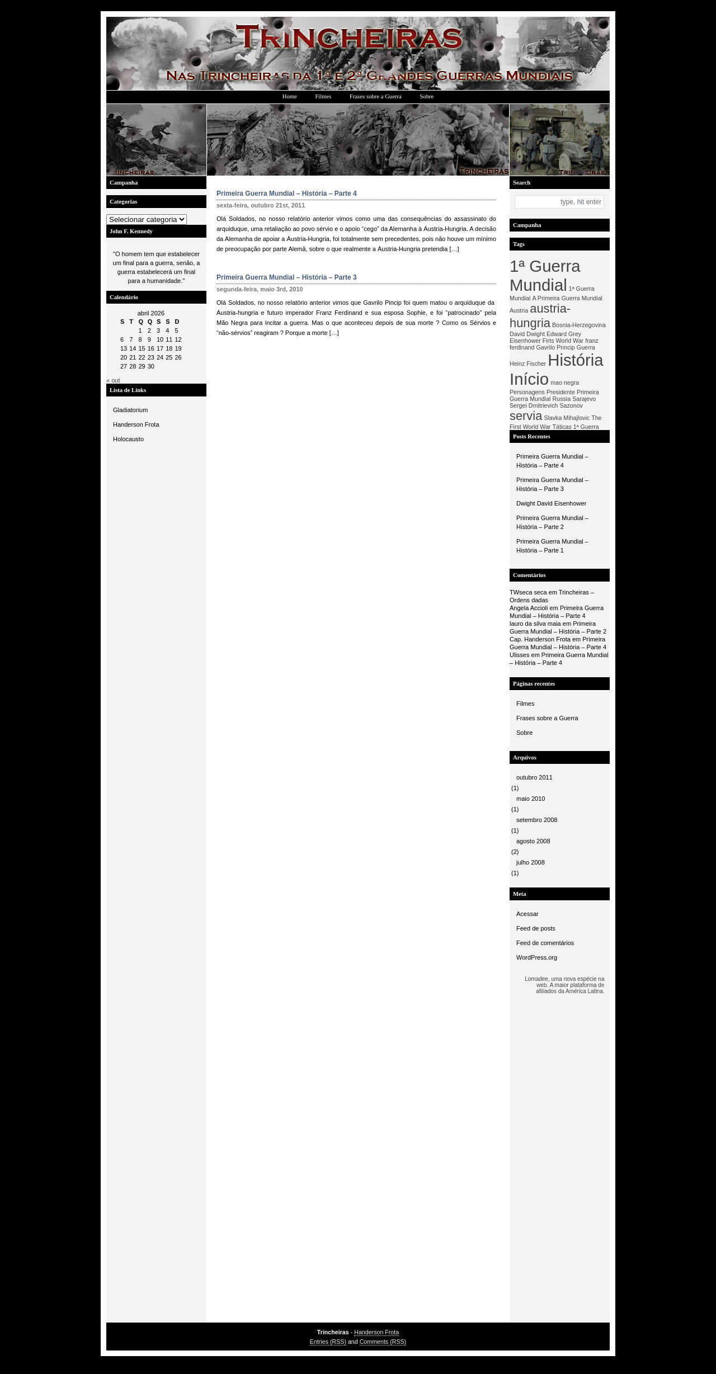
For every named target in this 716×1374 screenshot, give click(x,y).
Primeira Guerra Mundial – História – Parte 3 (552, 484)
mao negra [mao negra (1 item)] (564, 382)
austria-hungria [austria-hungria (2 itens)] (540, 315)
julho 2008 (530, 862)
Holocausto (128, 439)
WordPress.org (536, 957)
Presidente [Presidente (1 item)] (561, 392)
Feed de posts (535, 928)
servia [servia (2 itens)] (526, 416)
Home (289, 96)
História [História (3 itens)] (575, 360)
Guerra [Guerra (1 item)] (586, 347)
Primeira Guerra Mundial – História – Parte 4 (552, 461)
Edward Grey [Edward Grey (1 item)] (564, 333)
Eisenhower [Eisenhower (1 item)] (525, 340)
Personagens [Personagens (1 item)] (527, 392)
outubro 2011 (534, 777)
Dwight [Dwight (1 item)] (535, 333)
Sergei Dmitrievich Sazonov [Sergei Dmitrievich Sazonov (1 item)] (546, 405)
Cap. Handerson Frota (540, 639)
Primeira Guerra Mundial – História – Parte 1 (552, 546)
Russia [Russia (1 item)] (562, 398)
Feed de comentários (545, 942)
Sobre (427, 96)
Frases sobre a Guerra (376, 96)
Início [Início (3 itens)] (529, 379)
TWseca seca (528, 592)
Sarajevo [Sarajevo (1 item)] (584, 398)
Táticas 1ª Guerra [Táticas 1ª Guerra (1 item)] (575, 426)
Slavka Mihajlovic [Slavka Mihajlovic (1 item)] (567, 417)
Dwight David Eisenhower (551, 503)
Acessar (527, 913)
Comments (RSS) (383, 1341)
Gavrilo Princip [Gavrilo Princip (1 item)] (555, 347)
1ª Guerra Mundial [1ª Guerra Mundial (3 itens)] (545, 275)
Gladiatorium (130, 410)
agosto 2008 (533, 841)
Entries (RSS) (328, 1341)
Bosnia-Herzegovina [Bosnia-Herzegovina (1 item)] (579, 325)
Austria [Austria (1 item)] (519, 310)
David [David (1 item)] (517, 333)
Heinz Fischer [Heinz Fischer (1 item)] (528, 363)
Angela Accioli (529, 608)
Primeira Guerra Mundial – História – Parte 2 (552, 522)
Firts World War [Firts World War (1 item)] (563, 340)
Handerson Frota (136, 424)
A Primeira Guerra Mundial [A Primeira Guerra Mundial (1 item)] (567, 298)
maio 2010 (530, 798)
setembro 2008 (536, 819)
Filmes (323, 96)
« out (113, 380)
